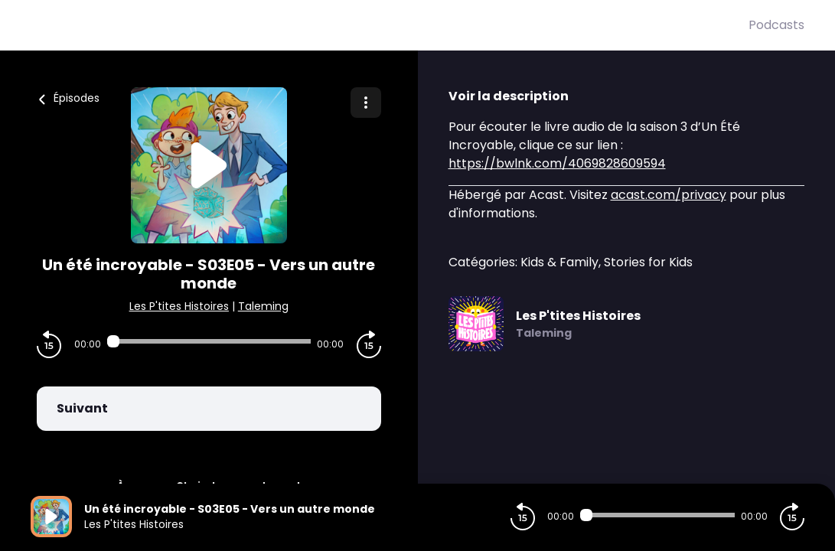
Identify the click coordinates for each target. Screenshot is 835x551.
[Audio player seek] (209, 341)
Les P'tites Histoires (179, 306)
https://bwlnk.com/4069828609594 (557, 163)
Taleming (263, 306)
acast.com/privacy (668, 195)
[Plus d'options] (366, 102)
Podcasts (776, 25)
